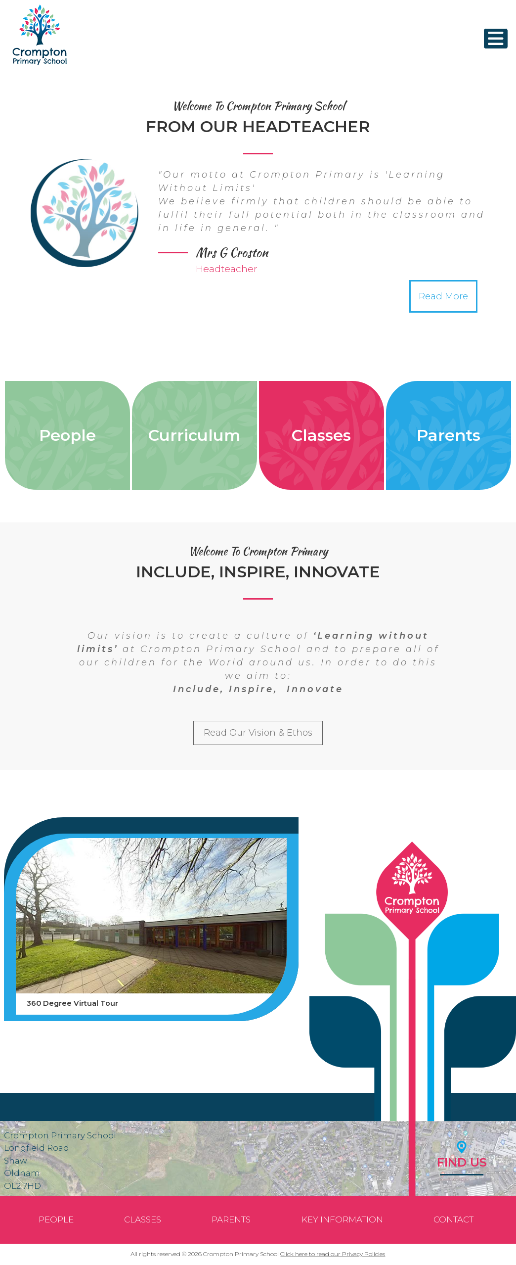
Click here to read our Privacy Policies (332, 1254)
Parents (448, 435)
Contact (453, 1219)
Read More (443, 296)
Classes (321, 435)
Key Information (342, 1219)
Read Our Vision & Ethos (258, 732)
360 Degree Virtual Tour (72, 1003)
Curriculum (194, 435)
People (67, 435)
